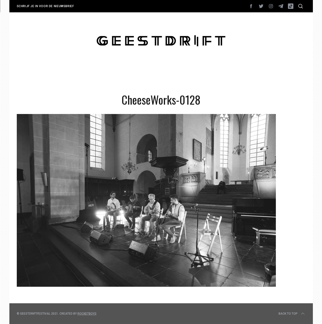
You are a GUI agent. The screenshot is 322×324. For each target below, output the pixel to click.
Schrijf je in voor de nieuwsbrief (45, 6)
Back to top (292, 313)
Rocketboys (86, 313)
